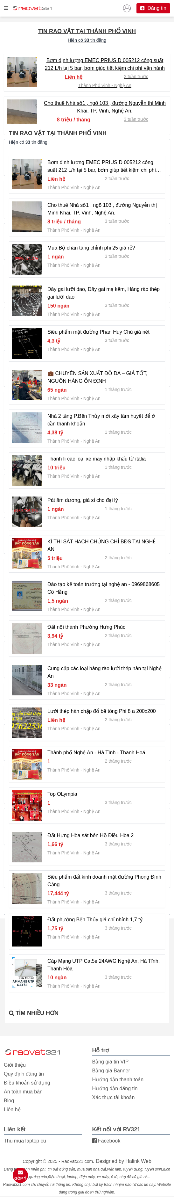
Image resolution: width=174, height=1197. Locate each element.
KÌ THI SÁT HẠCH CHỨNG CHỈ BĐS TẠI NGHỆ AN (101, 545)
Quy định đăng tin (24, 1074)
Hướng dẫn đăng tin (115, 1088)
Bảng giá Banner (111, 1070)
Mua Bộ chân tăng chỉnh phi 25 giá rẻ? (91, 247)
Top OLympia (62, 794)
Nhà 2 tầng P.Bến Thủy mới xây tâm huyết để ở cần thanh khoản (101, 419)
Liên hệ (12, 1109)
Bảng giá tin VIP (110, 1061)
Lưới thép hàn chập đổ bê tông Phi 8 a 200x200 (101, 711)
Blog (9, 1100)
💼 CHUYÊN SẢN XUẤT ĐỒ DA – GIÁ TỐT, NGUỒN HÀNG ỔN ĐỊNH (97, 377)
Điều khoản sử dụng (27, 1082)
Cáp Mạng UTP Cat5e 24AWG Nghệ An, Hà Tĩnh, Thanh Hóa (103, 964)
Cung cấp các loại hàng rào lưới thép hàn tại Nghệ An (104, 672)
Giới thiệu (15, 1065)
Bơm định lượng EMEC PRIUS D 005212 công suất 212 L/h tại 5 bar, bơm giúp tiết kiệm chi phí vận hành (105, 64)
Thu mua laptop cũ (25, 1140)
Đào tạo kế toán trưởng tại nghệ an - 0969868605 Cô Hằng (103, 588)
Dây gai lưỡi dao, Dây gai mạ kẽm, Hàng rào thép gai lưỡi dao (103, 293)
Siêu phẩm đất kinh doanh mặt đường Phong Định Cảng (104, 880)
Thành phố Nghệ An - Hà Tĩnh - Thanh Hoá (96, 752)
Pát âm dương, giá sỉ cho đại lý (82, 500)
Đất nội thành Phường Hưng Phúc (86, 627)
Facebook (106, 1140)
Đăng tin (153, 8)
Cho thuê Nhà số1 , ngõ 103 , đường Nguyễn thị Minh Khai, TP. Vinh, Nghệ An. (105, 106)
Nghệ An (122, 85)
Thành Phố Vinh (94, 85)
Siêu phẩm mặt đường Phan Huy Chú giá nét (98, 332)
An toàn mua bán (23, 1091)
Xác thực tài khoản (113, 1097)
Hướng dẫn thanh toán (118, 1079)
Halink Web (138, 1161)
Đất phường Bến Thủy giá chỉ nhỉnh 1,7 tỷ (95, 919)
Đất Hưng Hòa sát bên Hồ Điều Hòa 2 (90, 835)
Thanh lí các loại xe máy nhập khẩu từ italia (96, 458)
